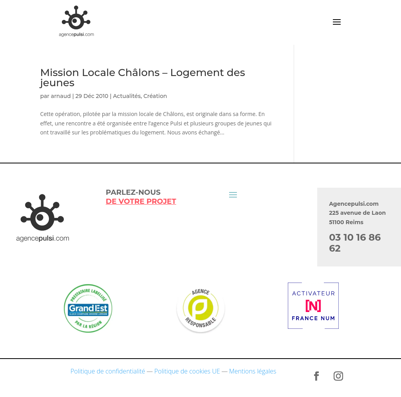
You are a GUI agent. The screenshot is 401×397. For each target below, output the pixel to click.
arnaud (61, 96)
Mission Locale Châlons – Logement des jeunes (142, 77)
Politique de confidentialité (107, 371)
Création (155, 96)
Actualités (127, 96)
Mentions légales (252, 371)
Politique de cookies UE (187, 371)
